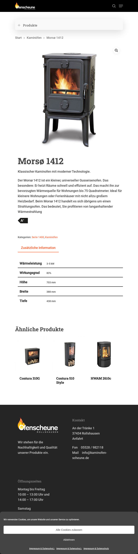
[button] (116, 50)
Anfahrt (77, 438)
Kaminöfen (34, 37)
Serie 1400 (38, 237)
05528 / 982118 (92, 447)
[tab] (38, 247)
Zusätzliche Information (38, 248)
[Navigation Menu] (121, 6)
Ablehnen (69, 539)
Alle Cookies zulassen (69, 529)
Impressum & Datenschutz (42, 548)
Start (18, 37)
